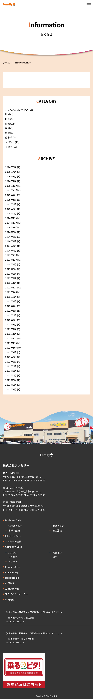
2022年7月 (10, 306)
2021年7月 (10, 361)
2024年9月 (10, 232)
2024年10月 (11, 227)
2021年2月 (10, 384)
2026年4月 (10, 171)
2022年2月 (10, 329)
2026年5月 (10, 167)
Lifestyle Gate (13, 536)
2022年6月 (10, 310)
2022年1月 (10, 333)
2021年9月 (10, 352)
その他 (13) (11, 146)
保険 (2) (9, 128)
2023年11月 (11, 259)
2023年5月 (10, 269)
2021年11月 (11, 343)
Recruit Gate (12, 567)
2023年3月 (10, 273)
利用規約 (9, 599)
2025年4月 (10, 204)
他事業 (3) (10, 137)
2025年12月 (11, 185)
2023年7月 (10, 264)
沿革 (55, 557)
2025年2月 (10, 213)
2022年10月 (11, 292)
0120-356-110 (17, 642)
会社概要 (13, 557)
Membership (12, 577)
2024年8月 (10, 236)
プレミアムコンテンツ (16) (19, 109)
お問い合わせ (12, 588)
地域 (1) (9, 114)
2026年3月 (10, 176)
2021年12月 (11, 338)
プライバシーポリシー (16, 594)
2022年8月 (10, 301)
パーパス (13, 552)
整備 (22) (10, 123)
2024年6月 (10, 245)
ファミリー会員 (13, 541)
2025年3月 (10, 209)
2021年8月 (10, 356)
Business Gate (13, 520)
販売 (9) (9, 119)
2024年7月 (10, 241)
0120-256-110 (17, 621)
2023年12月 (11, 255)
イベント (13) (12, 142)
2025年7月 (10, 195)
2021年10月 (11, 347)
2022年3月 (10, 324)
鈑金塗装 (57, 530)
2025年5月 (10, 199)
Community (11, 572)
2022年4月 (10, 320)
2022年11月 (11, 287)
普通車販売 (58, 526)
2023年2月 (10, 278)
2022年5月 (10, 315)
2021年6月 (10, 366)
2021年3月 (10, 380)
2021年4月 (10, 375)
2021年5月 (10, 370)
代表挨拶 (57, 552)
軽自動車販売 (15, 526)
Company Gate (13, 546)
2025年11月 (11, 190)
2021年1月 (10, 389)
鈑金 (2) (9, 132)
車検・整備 (14, 530)
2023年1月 (10, 282)
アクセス (12, 561)
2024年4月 (10, 250)
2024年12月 (11, 218)
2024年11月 (11, 222)
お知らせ (9, 583)
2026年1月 (10, 181)
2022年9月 (10, 296)
